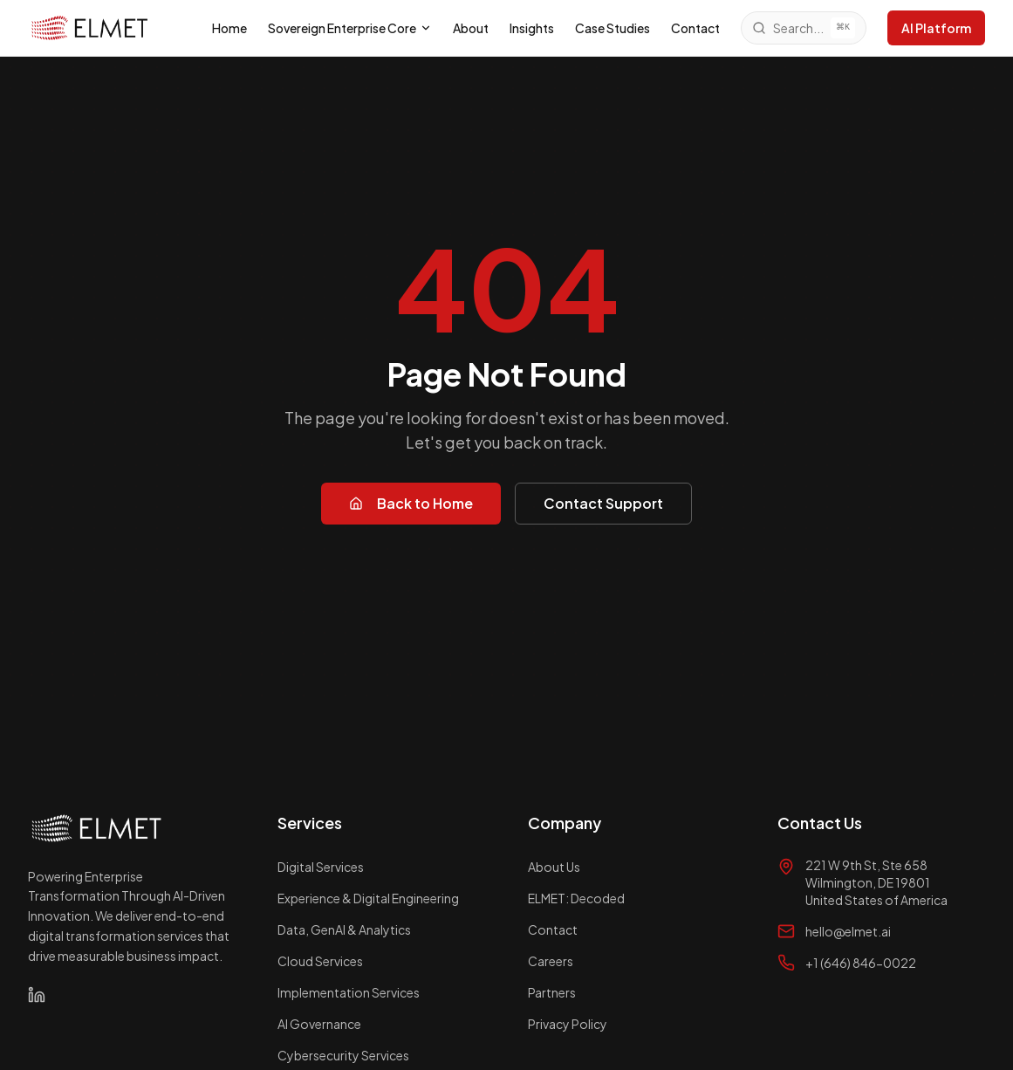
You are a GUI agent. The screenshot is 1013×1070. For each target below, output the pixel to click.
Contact (695, 28)
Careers (550, 961)
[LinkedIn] (36, 995)
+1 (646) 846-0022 (860, 963)
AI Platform (936, 28)
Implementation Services (348, 992)
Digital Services (320, 867)
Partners (552, 992)
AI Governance (319, 1024)
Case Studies (612, 28)
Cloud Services (320, 961)
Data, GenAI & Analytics (344, 929)
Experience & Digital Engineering (368, 898)
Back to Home (411, 503)
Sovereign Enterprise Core (350, 28)
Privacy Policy (567, 1024)
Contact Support (603, 503)
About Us (554, 867)
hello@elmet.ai (848, 931)
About (471, 28)
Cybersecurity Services (343, 1055)
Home (229, 28)
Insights (532, 28)
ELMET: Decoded (576, 898)
